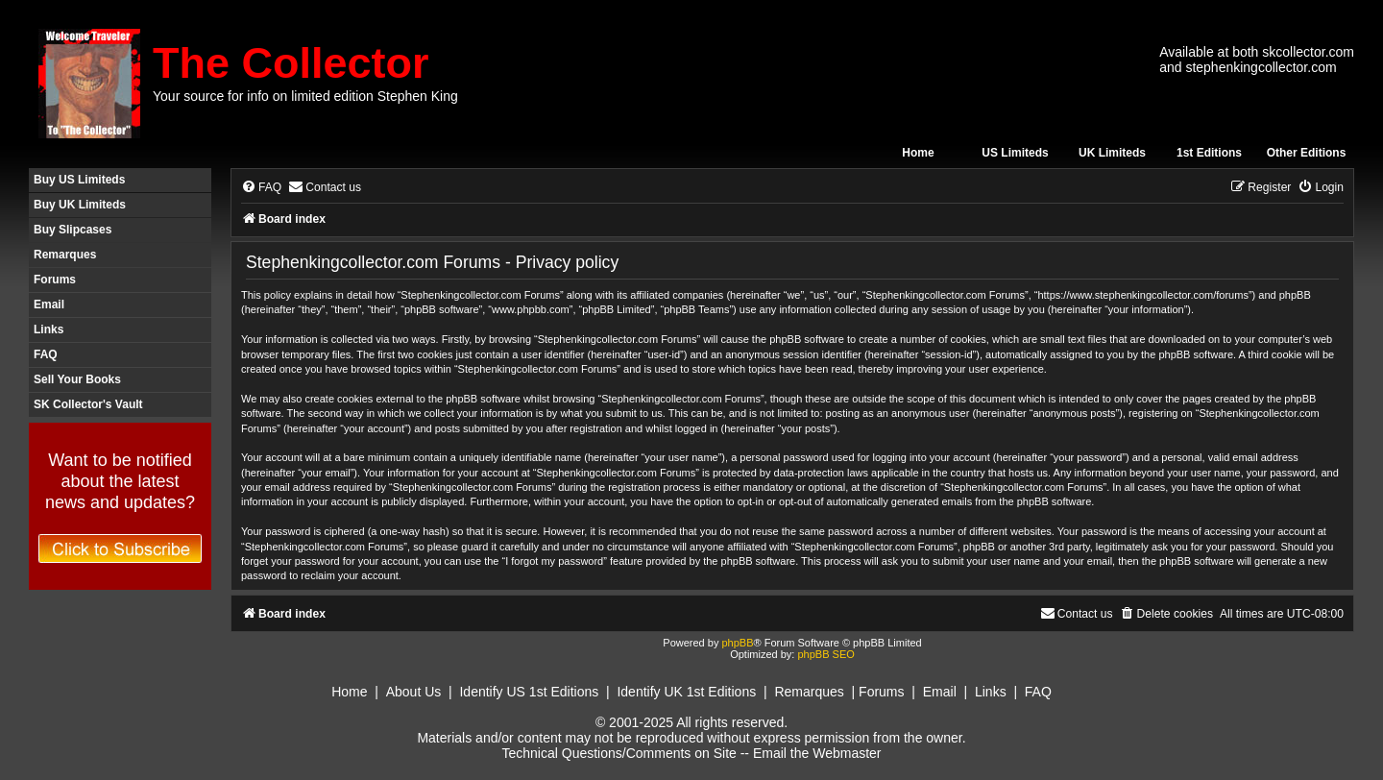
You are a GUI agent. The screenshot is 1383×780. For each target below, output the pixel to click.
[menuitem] (261, 188)
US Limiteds (1015, 152)
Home (918, 152)
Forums (55, 279)
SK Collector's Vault (88, 404)
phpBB (737, 642)
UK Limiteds (1112, 152)
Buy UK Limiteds (80, 204)
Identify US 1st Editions (528, 691)
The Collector (291, 62)
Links (48, 329)
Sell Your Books (77, 379)
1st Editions (1209, 152)
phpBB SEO (825, 654)
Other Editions (1307, 152)
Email (49, 304)
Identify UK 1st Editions (686, 691)
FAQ (46, 354)
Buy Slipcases (72, 229)
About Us (414, 691)
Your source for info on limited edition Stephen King (305, 96)
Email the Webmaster (817, 753)
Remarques (65, 254)
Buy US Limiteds (79, 179)
